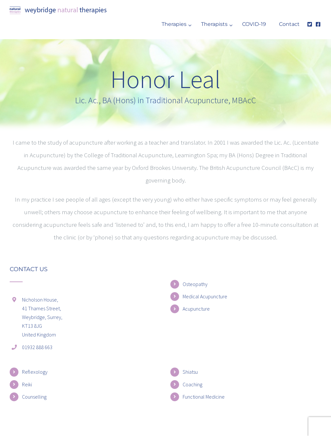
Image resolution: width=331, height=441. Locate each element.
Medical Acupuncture (205, 296)
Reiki (27, 384)
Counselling (34, 396)
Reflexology (35, 372)
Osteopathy (195, 284)
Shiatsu (190, 372)
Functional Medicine (204, 396)
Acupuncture (196, 308)
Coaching (192, 384)
